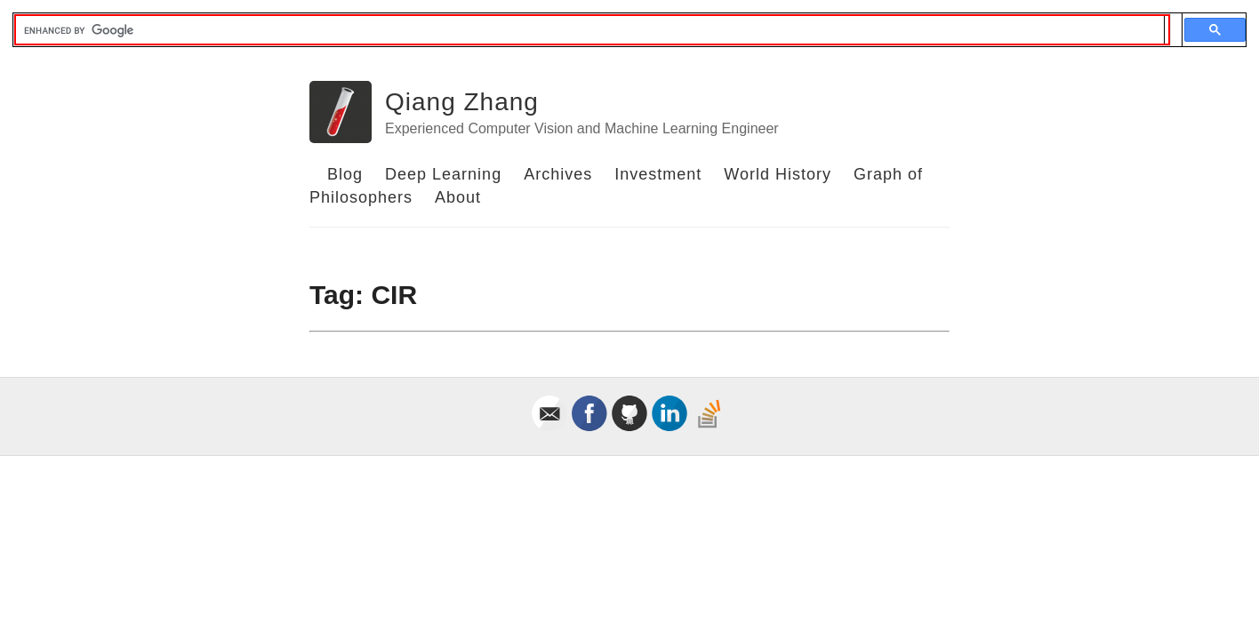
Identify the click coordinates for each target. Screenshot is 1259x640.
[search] (590, 30)
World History (777, 174)
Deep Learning (443, 174)
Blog (345, 174)
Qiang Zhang (462, 102)
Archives (558, 174)
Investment (658, 174)
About (458, 197)
